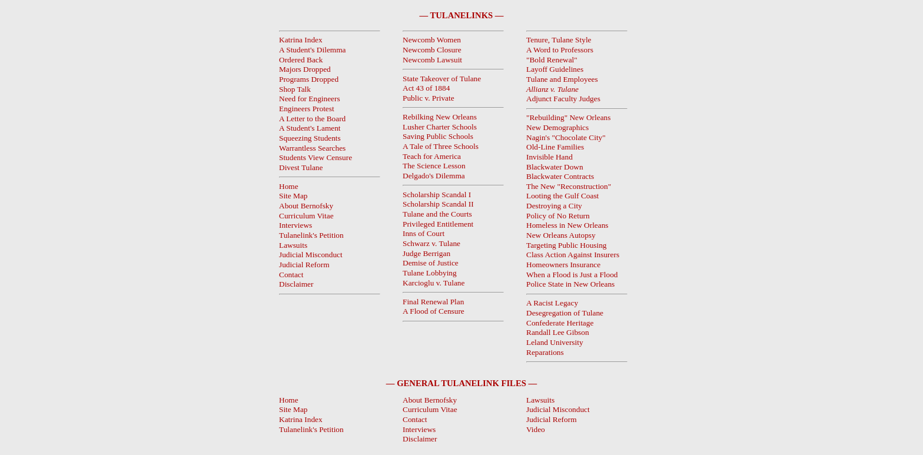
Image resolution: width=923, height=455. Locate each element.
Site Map (293, 195)
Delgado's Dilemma (434, 175)
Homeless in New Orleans (567, 225)
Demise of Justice (431, 262)
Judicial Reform (304, 264)
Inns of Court (423, 233)
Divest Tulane (301, 167)
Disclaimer (296, 284)
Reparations (545, 352)
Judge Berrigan (426, 253)
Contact (291, 274)
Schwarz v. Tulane (431, 243)
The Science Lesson (434, 165)
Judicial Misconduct (311, 254)
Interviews (295, 225)
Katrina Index (301, 419)
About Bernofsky (306, 205)
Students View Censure (315, 157)
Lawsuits (293, 245)
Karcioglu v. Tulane (433, 282)
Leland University (554, 342)
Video (535, 429)
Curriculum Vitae (306, 215)
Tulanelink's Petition (311, 235)
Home (288, 186)
